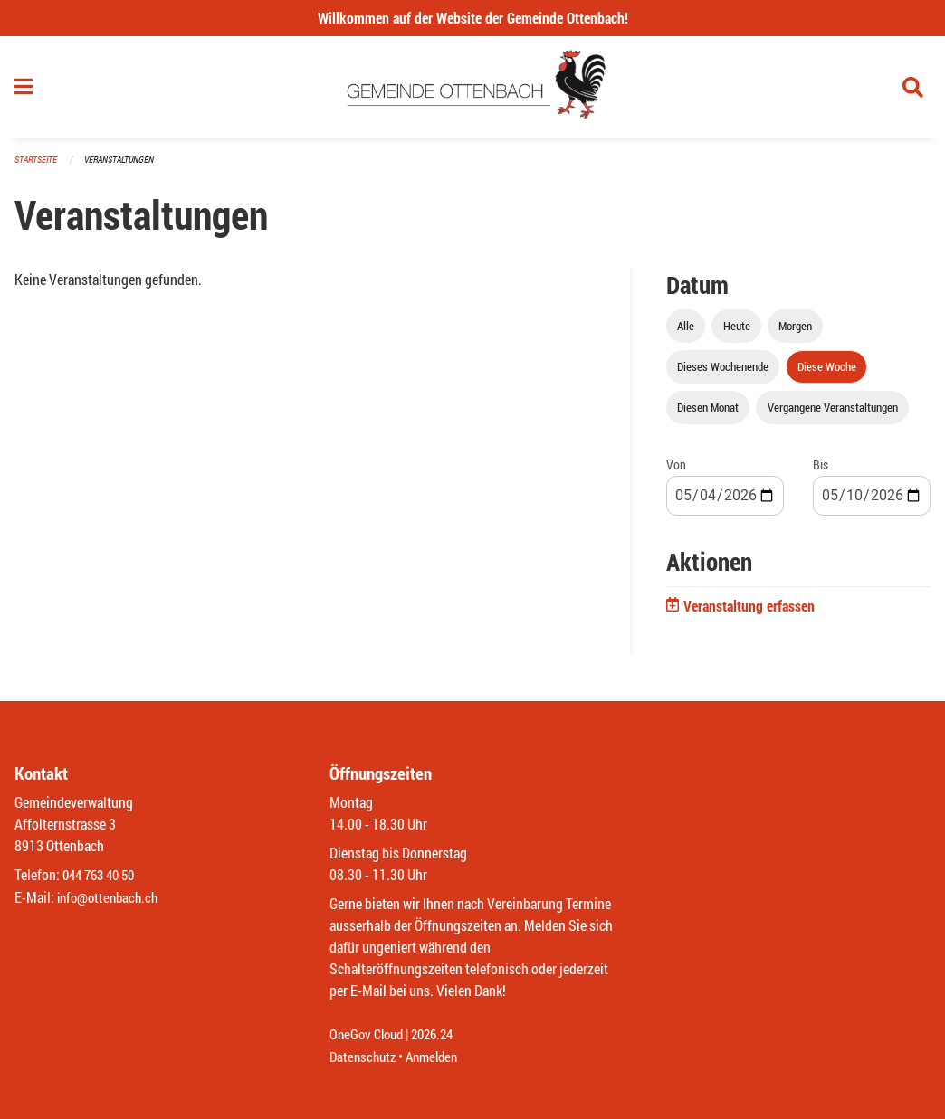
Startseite (38, 162)
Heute (736, 329)
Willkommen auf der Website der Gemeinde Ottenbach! (473, 17)
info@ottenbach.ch (111, 897)
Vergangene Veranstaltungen (833, 410)
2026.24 (439, 1035)
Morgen (795, 329)
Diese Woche (826, 370)
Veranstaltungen (127, 162)
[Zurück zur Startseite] (473, 88)
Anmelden (438, 1057)
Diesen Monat (708, 410)
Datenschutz (364, 1057)
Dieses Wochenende (722, 370)
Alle (685, 329)
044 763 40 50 (102, 876)
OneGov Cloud (368, 1035)
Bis (820, 468)
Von (676, 468)
